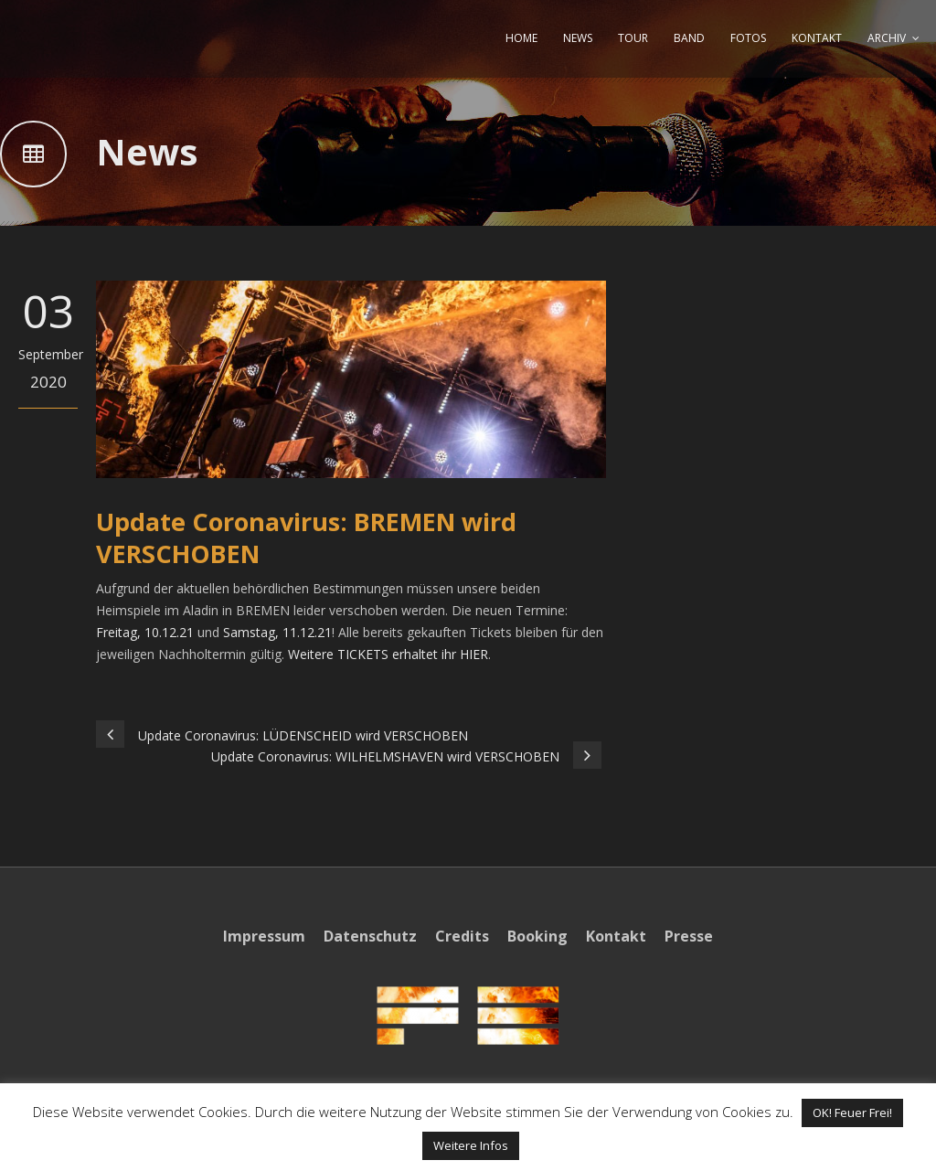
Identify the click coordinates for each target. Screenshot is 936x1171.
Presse (689, 936)
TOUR (633, 38)
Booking (537, 936)
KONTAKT (817, 38)
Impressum (264, 936)
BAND (689, 38)
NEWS (577, 38)
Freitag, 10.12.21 (145, 632)
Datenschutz (370, 936)
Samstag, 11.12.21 (277, 632)
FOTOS (748, 38)
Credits (462, 936)
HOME (521, 38)
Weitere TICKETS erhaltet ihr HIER (388, 654)
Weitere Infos (470, 1145)
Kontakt (616, 936)
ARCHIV (886, 38)
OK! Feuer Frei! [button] (852, 1112)
